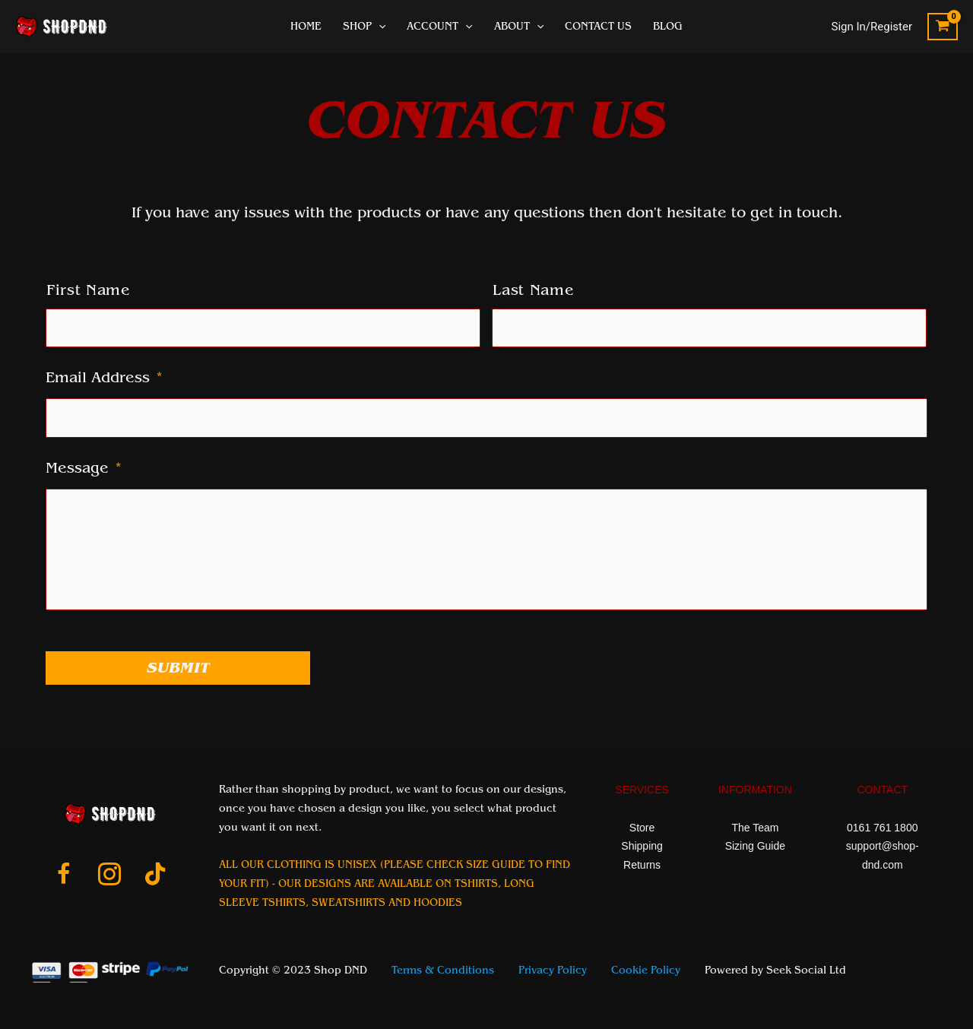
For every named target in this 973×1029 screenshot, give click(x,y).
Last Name (533, 290)
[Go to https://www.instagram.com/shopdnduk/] (109, 876)
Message (84, 468)
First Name (88, 290)
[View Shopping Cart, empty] (942, 27)
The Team (754, 828)
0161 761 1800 (882, 828)
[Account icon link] (872, 26)
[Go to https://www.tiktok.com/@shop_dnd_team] (155, 875)
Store (641, 828)
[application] (378, 26)
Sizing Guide (755, 846)
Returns (642, 865)
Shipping (642, 846)
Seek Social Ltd (806, 970)
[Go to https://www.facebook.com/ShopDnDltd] (63, 876)
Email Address (104, 378)
